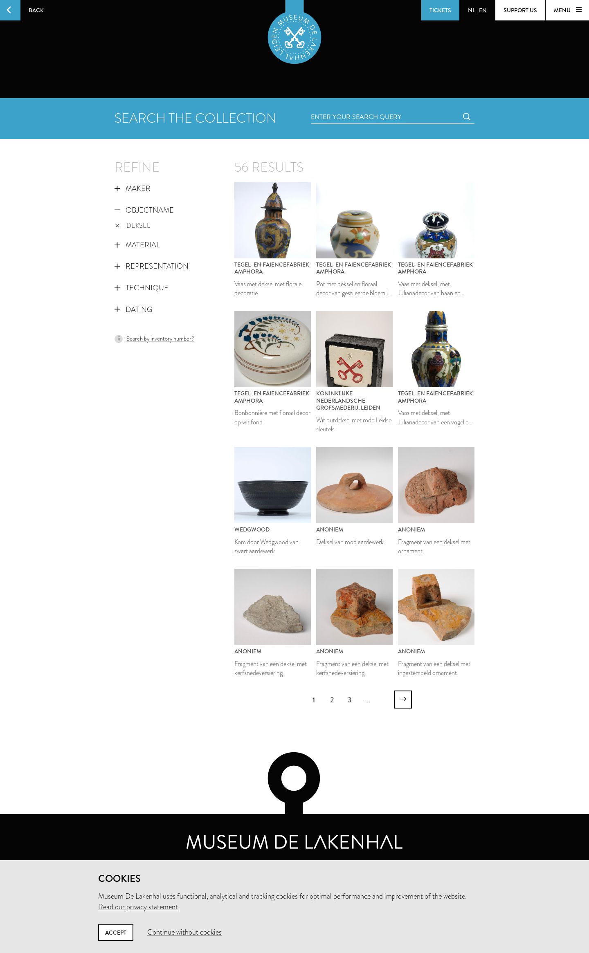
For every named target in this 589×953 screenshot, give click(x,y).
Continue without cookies (184, 932)
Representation (152, 266)
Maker (133, 188)
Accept (115, 932)
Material (137, 245)
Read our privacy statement (138, 906)
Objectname (144, 210)
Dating (133, 309)
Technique (142, 288)
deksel (132, 225)
